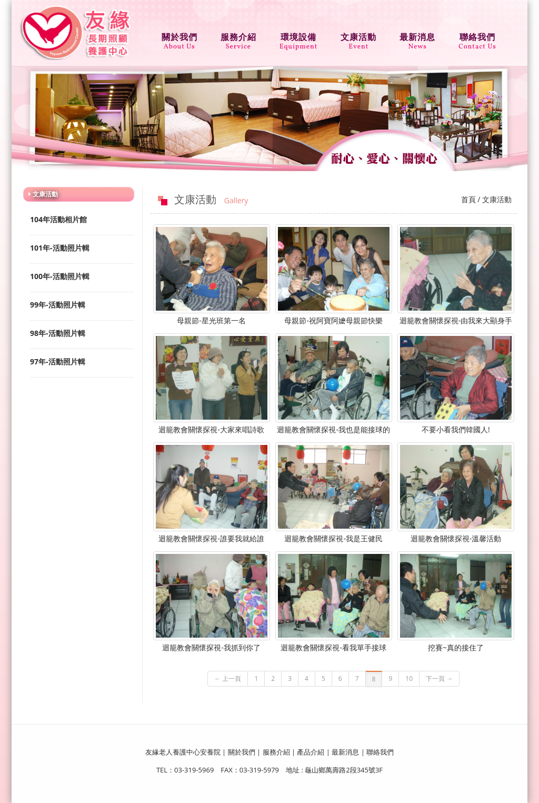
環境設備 (299, 38)
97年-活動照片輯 (57, 361)
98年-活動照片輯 (57, 333)
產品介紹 (310, 752)
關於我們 (179, 38)
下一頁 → (439, 678)
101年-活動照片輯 (59, 248)
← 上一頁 (227, 678)
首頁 (468, 199)
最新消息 (417, 38)
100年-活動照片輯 (59, 276)
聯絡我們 (477, 38)
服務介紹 (238, 38)
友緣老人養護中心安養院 (183, 752)
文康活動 (358, 38)
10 (409, 678)
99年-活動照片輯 (57, 305)
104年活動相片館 (58, 219)
